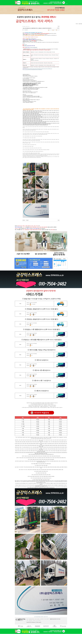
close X (67, 3)
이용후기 (42, 616)
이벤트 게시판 (46, 616)
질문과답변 (38, 616)
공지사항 (35, 616)
